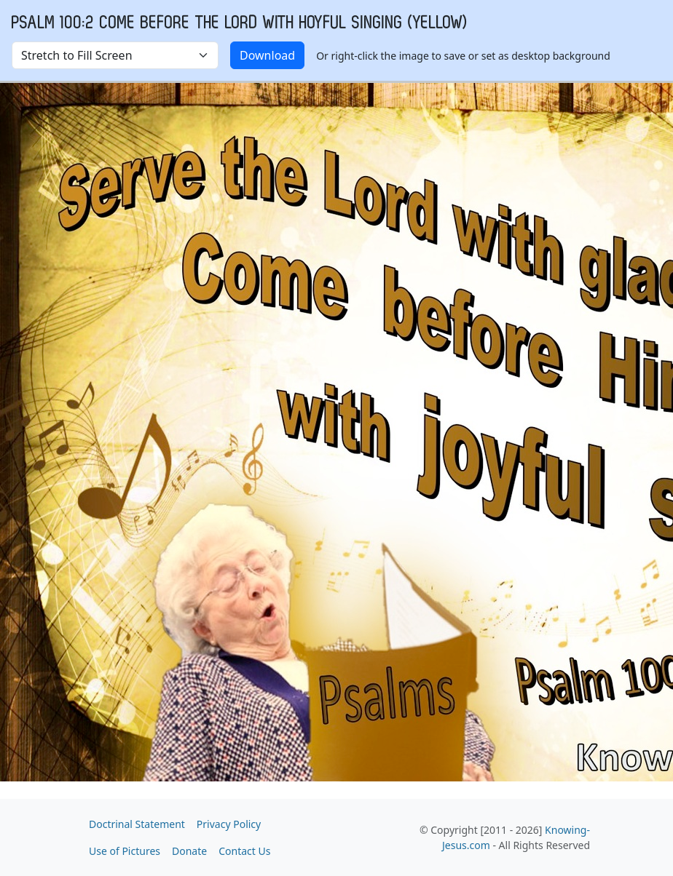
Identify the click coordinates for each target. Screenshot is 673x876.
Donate (189, 851)
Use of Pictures (124, 851)
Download (267, 55)
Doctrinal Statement (137, 824)
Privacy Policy (229, 824)
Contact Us (244, 851)
